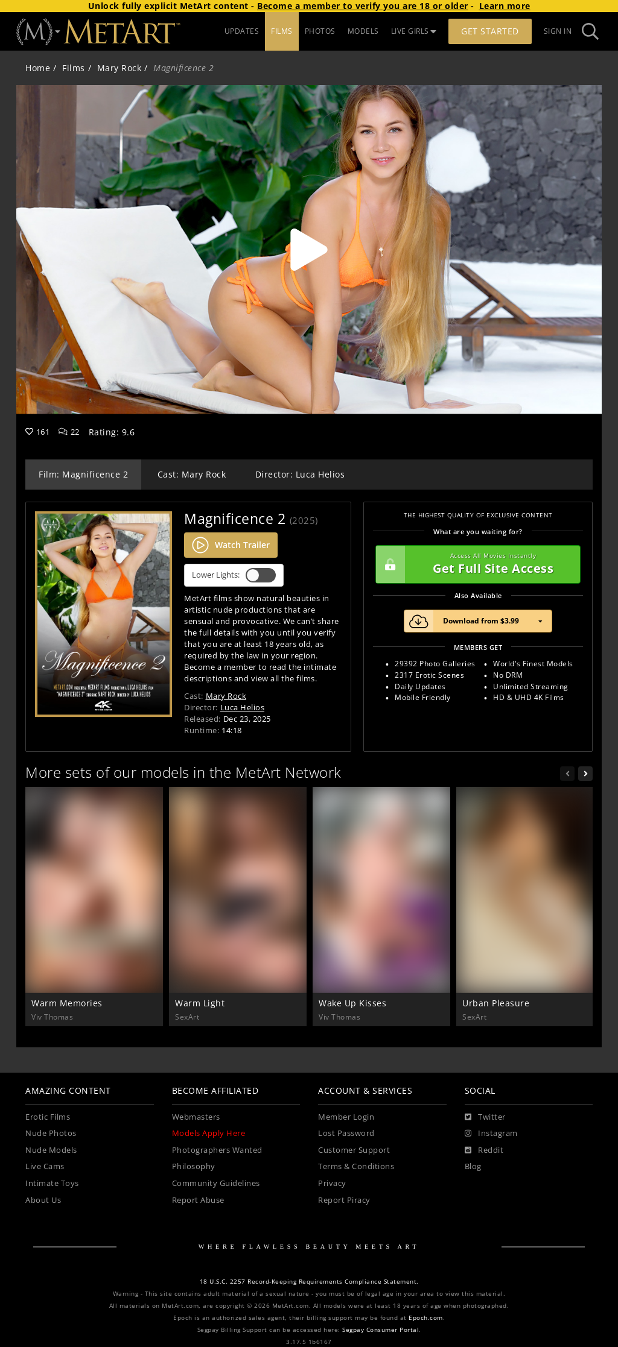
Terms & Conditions (356, 1166)
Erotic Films (47, 1117)
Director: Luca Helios (300, 474)
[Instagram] (491, 1133)
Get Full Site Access (475, 564)
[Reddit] (484, 1150)
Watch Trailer (231, 545)
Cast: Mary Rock (192, 474)
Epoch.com (426, 1318)
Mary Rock (119, 68)
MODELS (363, 31)
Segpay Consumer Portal (380, 1330)
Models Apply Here (209, 1133)
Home (37, 68)
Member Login (346, 1117)
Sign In (558, 31)
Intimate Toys (52, 1183)
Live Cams (45, 1166)
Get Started (490, 31)
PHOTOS (320, 31)
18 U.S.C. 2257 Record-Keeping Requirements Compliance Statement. (309, 1281)
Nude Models (51, 1150)
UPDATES (242, 31)
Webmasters (196, 1117)
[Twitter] (485, 1117)
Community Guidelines (216, 1183)
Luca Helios (242, 707)
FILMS (282, 31)
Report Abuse (198, 1200)
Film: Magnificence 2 (83, 474)
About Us (43, 1200)
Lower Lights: (234, 575)
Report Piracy (344, 1200)
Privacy (332, 1183)
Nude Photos (51, 1133)
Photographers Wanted (217, 1150)
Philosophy (193, 1166)
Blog (473, 1166)
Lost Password (346, 1133)
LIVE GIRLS (414, 31)
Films (73, 68)
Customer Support (354, 1150)
